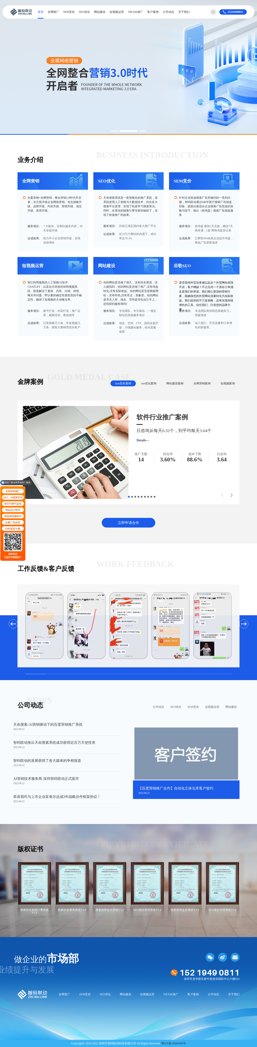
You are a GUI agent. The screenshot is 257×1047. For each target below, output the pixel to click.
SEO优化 (84, 11)
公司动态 (168, 11)
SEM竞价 (69, 11)
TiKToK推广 (135, 11)
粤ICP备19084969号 (173, 1043)
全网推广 (53, 11)
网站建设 (99, 11)
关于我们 (184, 11)
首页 (41, 11)
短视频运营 (117, 11)
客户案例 (153, 11)
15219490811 (235, 12)
